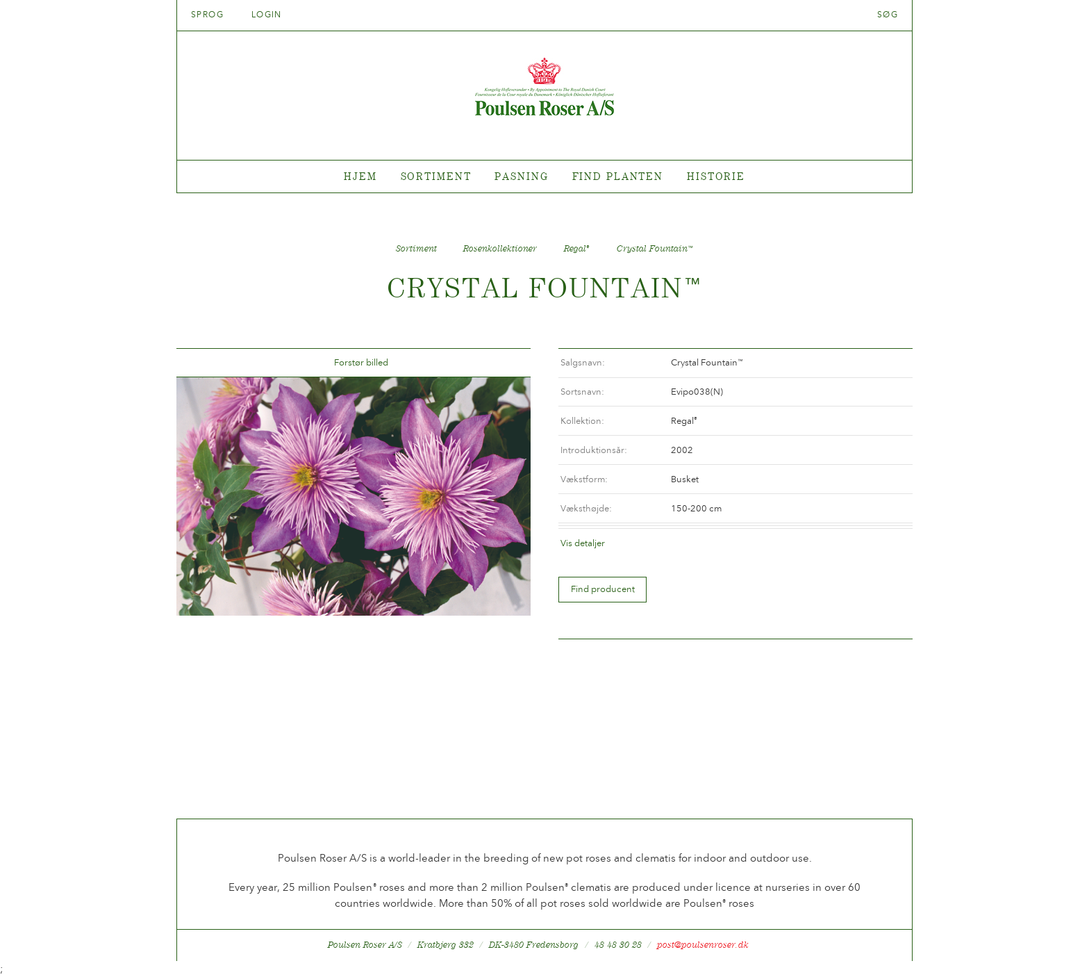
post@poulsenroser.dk (703, 944)
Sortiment (436, 176)
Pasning (521, 176)
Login (266, 14)
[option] (353, 496)
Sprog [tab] (212, 14)
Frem (503, 363)
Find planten (618, 176)
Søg (887, 14)
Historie (716, 176)
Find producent (603, 589)
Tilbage (203, 363)
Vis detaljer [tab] (582, 543)
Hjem (360, 176)
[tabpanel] (544, 177)
